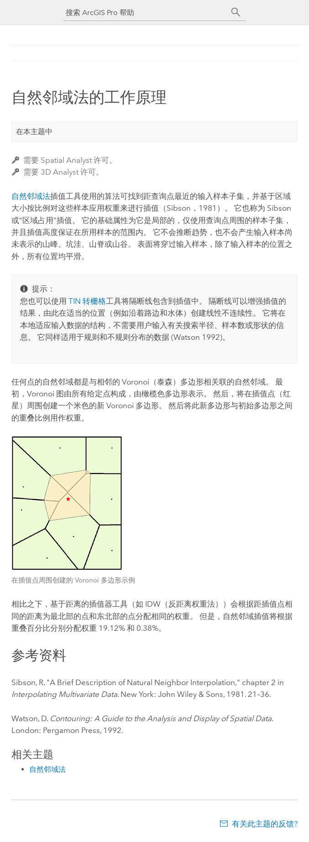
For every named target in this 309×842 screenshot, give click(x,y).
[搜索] (236, 12)
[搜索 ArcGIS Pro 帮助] (145, 13)
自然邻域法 (30, 196)
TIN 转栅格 (87, 301)
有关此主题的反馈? (265, 823)
